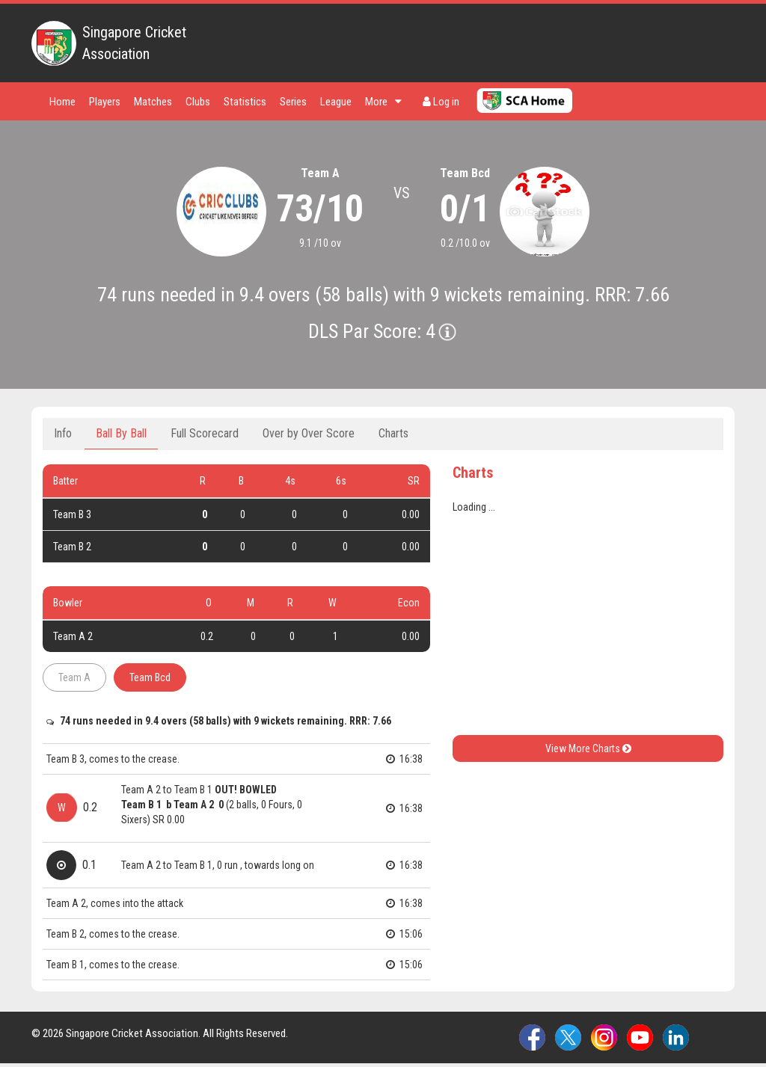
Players (104, 101)
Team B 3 (72, 514)
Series (293, 101)
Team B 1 (142, 805)
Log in (441, 101)
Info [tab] (63, 433)
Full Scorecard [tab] (205, 433)
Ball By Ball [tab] (121, 433)
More (383, 101)
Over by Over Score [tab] (309, 433)
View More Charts (588, 748)
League (336, 101)
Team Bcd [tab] (150, 677)
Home (62, 101)
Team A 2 (73, 636)
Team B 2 (72, 547)
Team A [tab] (74, 677)
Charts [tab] (393, 433)
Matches (153, 101)
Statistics (245, 101)
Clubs (198, 101)
